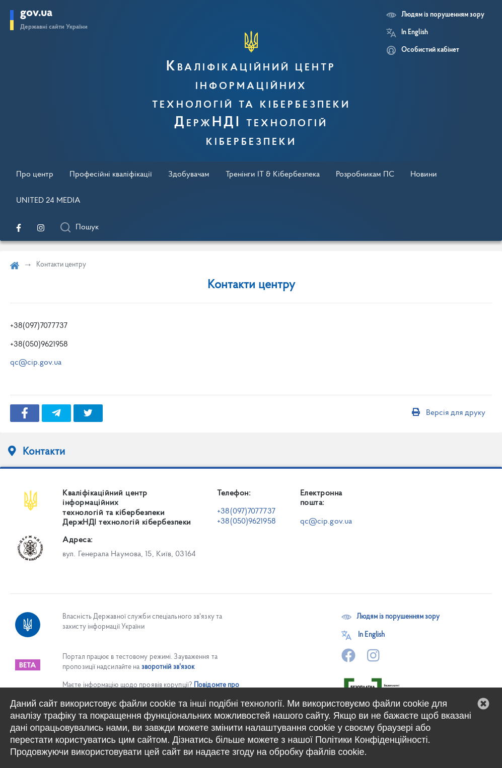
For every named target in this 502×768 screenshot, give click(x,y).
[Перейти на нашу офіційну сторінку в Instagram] (40, 228)
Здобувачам (188, 174)
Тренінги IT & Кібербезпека (273, 174)
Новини (423, 174)
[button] (483, 704)
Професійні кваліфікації (110, 174)
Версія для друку (448, 413)
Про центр (34, 174)
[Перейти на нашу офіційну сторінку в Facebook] (18, 228)
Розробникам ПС (365, 174)
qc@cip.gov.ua (35, 363)
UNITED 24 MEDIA (48, 201)
